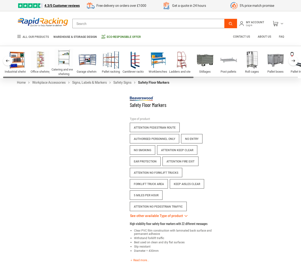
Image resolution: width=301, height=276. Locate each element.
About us (264, 36)
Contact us (242, 36)
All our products (33, 37)
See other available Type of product (156, 215)
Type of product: (140, 119)
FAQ (281, 36)
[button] (230, 23)
